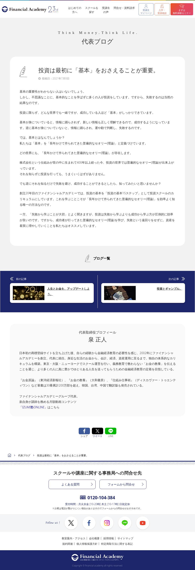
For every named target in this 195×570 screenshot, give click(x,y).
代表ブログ (24, 455)
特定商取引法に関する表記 (117, 544)
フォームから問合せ (121, 484)
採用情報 (108, 538)
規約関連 (67, 544)
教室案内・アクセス (73, 538)
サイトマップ (125, 538)
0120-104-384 (97, 498)
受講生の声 (106, 10)
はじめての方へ (74, 10)
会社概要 (94, 538)
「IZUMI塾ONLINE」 (33, 407)
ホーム (9, 455)
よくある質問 (70, 484)
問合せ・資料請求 (124, 8)
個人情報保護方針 (87, 544)
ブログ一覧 (101, 258)
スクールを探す (91, 10)
